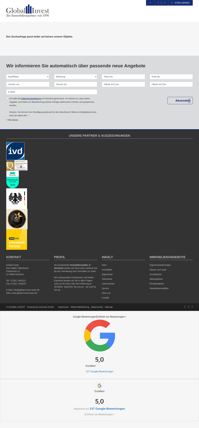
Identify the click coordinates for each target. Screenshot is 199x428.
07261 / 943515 (18, 280)
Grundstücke (156, 274)
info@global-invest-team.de (26, 290)
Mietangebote (156, 279)
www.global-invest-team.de (24, 293)
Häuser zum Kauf (158, 269)
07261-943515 (182, 2)
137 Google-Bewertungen (99, 371)
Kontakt (105, 297)
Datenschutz (97, 307)
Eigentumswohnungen (160, 265)
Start (104, 265)
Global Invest (12, 265)
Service (105, 288)
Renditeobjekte (157, 283)
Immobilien (107, 269)
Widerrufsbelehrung (80, 307)
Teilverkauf (107, 279)
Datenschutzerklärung (31, 98)
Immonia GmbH (46, 307)
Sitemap (109, 307)
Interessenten (108, 283)
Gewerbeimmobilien (159, 288)
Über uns (106, 293)
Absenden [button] (182, 100)
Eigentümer (107, 274)
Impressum (63, 307)
